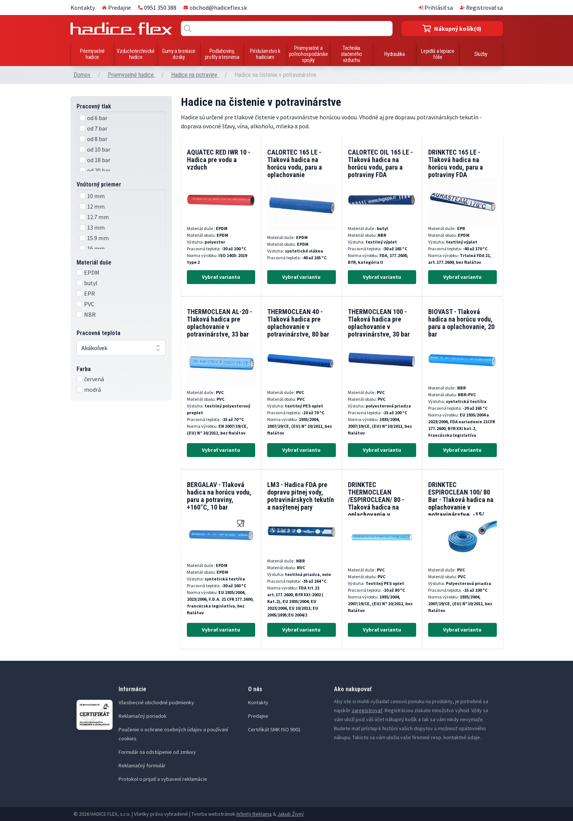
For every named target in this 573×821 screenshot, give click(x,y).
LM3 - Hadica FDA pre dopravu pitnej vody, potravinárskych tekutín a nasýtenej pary (300, 496)
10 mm (96, 196)
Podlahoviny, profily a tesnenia (222, 54)
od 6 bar (97, 118)
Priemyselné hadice (92, 54)
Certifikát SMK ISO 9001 (274, 729)
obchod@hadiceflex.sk (215, 7)
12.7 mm (98, 217)
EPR (89, 293)
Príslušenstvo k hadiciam (265, 54)
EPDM (91, 272)
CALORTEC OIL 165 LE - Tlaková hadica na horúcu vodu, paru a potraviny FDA (380, 163)
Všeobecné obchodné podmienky (156, 702)
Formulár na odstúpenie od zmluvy (157, 752)
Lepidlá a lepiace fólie (437, 54)
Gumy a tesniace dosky (179, 54)
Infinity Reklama (254, 813)
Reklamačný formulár (142, 765)
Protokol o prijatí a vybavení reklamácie (163, 779)
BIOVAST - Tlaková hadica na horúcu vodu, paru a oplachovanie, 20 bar (461, 323)
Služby (480, 54)
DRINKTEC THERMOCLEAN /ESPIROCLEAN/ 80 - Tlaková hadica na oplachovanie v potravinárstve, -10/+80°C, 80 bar (376, 507)
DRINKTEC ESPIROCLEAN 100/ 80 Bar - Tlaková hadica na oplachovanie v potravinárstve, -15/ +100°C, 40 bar (460, 503)
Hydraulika (394, 54)
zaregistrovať (367, 710)
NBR (90, 314)
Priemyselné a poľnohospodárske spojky (308, 54)
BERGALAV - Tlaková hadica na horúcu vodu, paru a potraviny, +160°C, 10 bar (219, 496)
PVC (89, 304)
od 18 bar (98, 160)
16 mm (96, 248)
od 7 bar (97, 128)
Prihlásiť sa (435, 7)
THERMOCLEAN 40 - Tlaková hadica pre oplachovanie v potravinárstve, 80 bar (298, 323)
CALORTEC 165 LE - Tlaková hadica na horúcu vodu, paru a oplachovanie (294, 163)
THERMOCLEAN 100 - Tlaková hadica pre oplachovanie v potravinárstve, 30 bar (379, 323)
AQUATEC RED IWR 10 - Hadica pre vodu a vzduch (218, 159)
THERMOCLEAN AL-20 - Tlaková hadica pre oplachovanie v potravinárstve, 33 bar (219, 323)
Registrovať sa (481, 7)
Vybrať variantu (221, 277)
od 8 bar (97, 139)
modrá (92, 389)
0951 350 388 (157, 7)
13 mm (96, 227)
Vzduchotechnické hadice (135, 54)
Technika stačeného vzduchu (351, 54)
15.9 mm (98, 238)
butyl (91, 283)
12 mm (96, 206)
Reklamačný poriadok (143, 716)
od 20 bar (98, 170)
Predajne (116, 7)
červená (94, 379)
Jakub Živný (290, 813)
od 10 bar (98, 149)
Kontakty (83, 7)
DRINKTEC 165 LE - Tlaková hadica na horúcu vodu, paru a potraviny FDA (455, 163)
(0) (452, 28)
